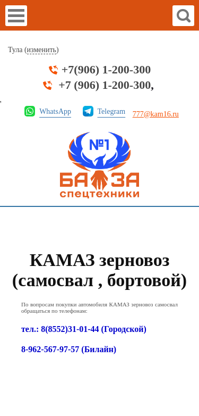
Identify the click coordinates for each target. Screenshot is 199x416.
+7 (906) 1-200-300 (104, 85)
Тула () (33, 50)
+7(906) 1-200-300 (106, 69)
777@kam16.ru (156, 114)
